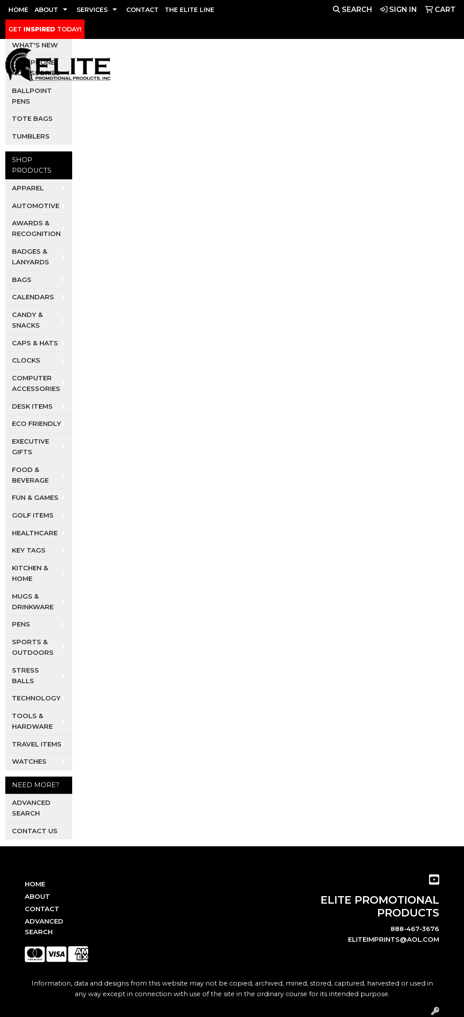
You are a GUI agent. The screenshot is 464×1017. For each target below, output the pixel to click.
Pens (21, 624)
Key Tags (29, 550)
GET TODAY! (44, 29)
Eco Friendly (36, 424)
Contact (42, 909)
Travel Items (37, 744)
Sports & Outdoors (33, 647)
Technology (36, 698)
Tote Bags (32, 119)
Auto (216, 67)
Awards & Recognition (36, 228)
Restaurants (361, 67)
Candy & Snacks (27, 320)
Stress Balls (25, 675)
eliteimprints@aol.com (393, 940)
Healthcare (35, 533)
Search (352, 9)
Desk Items (32, 406)
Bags (21, 280)
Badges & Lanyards (30, 256)
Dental (247, 67)
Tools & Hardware (32, 721)
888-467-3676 (415, 929)
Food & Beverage (30, 475)
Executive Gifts (30, 446)
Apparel (175, 67)
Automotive (35, 206)
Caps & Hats (35, 343)
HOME (18, 10)
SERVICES (92, 10)
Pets (277, 67)
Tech (403, 67)
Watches (29, 762)
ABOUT (46, 10)
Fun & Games (35, 498)
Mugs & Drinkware (33, 601)
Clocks (26, 360)
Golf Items (33, 515)
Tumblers (31, 136)
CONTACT (142, 10)
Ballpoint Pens (32, 96)
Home (35, 884)
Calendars (33, 297)
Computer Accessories (36, 383)
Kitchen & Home (30, 573)
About (37, 897)
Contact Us (35, 831)
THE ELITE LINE (189, 10)
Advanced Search (31, 808)
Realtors (311, 67)
